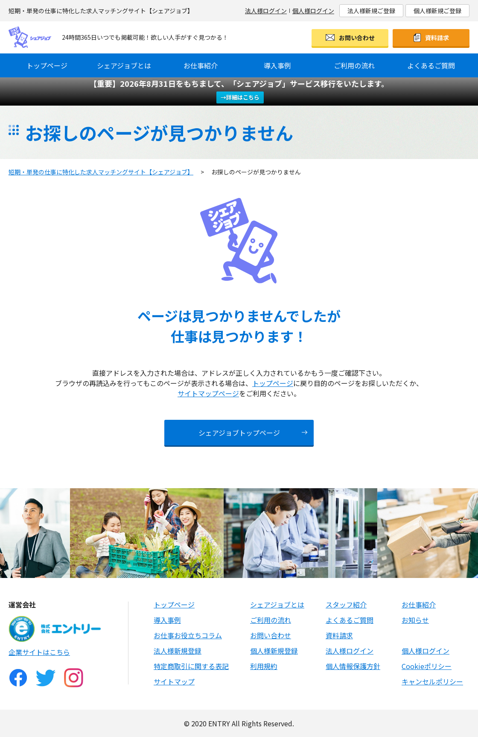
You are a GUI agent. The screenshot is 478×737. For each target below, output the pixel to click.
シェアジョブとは (124, 65)
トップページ (46, 65)
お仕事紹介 (201, 65)
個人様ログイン (313, 10)
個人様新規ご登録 (437, 10)
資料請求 (437, 37)
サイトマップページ (208, 393)
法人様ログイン (266, 10)
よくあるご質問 (431, 65)
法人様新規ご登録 (371, 10)
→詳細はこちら (240, 97)
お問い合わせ (357, 37)
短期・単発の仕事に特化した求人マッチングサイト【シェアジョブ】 (101, 172)
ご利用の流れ (354, 65)
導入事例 (277, 65)
